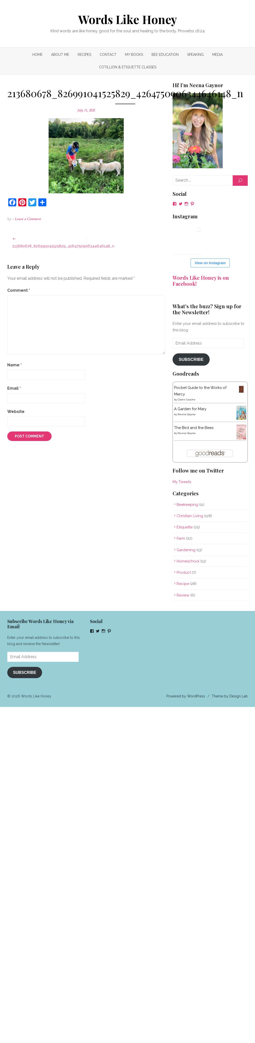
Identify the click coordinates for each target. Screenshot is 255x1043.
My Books (134, 55)
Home (37, 55)
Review (182, 595)
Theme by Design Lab (227, 696)
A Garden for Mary (189, 409)
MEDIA (217, 55)
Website (18, 411)
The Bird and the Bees (192, 427)
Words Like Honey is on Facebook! (200, 280)
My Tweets (181, 482)
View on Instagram (208, 263)
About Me (60, 55)
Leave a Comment (31, 219)
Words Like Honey (127, 19)
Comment (21, 290)
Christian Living (189, 516)
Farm (180, 538)
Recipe (182, 583)
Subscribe (190, 359)
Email (17, 388)
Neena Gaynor (186, 414)
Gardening (185, 550)
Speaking (195, 55)
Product (183, 572)
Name (17, 365)
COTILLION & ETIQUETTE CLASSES (127, 67)
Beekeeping (186, 504)
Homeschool (187, 561)
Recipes (84, 55)
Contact (108, 55)
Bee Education (165, 55)
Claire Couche (185, 399)
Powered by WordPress (183, 696)
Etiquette (184, 527)
